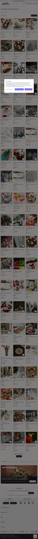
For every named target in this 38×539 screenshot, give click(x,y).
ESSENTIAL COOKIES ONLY (19, 89)
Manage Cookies (9, 89)
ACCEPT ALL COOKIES (28, 89)
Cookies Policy (22, 85)
